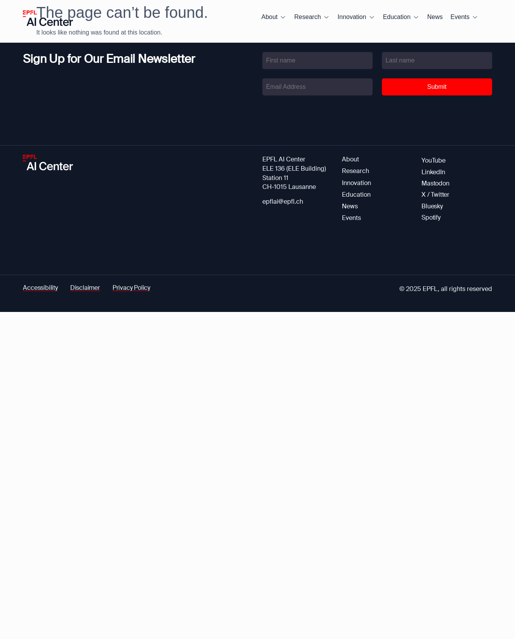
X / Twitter (435, 194)
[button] (274, 17)
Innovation (356, 183)
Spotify (430, 217)
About (350, 159)
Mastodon (435, 183)
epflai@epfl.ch (282, 201)
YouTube (433, 160)
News (350, 206)
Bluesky (432, 206)
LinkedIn (433, 172)
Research (355, 171)
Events (351, 218)
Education (356, 194)
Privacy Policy (131, 287)
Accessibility (40, 287)
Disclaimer (85, 287)
